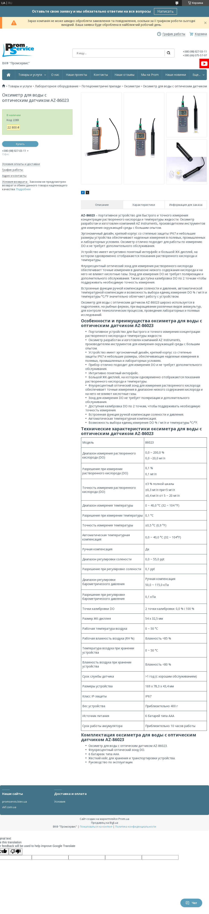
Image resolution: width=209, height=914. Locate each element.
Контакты (101, 75)
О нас (55, 75)
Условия (59, 801)
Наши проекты (76, 75)
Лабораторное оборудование (56, 86)
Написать (165, 11)
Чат (191, 903)
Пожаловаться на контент (96, 826)
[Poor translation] (15, 851)
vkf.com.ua (9, 807)
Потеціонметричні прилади (101, 86)
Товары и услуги (30, 75)
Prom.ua (123, 819)
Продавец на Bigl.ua (104, 823)
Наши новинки (175, 75)
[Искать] (168, 53)
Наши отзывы (124, 75)
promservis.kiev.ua (14, 801)
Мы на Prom (150, 75)
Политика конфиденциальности (135, 826)
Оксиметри (132, 86)
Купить (20, 144)
